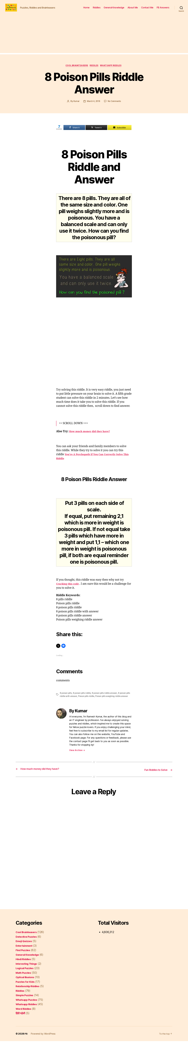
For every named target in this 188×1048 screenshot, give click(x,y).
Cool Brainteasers (76, 70)
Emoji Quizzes (25, 948)
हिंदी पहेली (21, 1020)
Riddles (97, 9)
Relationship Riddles (29, 993)
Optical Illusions (26, 984)
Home (86, 9)
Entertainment (25, 952)
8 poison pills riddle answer (106, 697)
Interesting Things (28, 970)
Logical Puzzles (26, 975)
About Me (133, 9)
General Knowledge (114, 9)
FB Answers (163, 9)
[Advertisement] (94, 38)
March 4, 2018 (93, 105)
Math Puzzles (24, 979)
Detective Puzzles (27, 943)
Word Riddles (24, 1015)
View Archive (77, 757)
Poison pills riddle (91, 700)
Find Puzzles (24, 957)
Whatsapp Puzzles (28, 1006)
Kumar (76, 105)
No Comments (114, 105)
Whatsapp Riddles (112, 70)
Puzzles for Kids (26, 988)
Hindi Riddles (24, 966)
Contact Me (147, 9)
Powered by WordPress (43, 1040)
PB (26, 1040)
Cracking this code (68, 588)
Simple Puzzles (25, 1002)
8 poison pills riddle (82, 697)
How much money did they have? (92, 436)
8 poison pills (66, 697)
